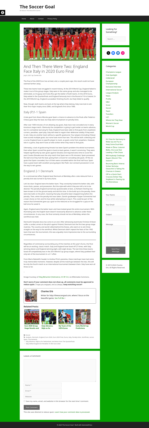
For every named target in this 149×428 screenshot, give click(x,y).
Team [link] (108, 111)
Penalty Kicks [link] (76, 337)
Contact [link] (41, 19)
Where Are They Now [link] (114, 120)
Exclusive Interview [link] (113, 87)
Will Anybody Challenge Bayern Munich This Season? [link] (115, 158)
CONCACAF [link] (110, 78)
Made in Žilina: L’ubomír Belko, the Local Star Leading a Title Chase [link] (115, 150)
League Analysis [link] (112, 93)
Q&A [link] (108, 102)
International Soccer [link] (114, 90)
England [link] (42, 337)
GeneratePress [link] (87, 425)
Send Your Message (116, 250)
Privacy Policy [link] (52, 19)
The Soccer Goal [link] (37, 7)
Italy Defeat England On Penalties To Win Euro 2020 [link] (43, 344)
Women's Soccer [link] (112, 123)
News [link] (108, 96)
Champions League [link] (113, 72)
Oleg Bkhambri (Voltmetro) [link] (49, 277)
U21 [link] (107, 117)
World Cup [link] (110, 126)
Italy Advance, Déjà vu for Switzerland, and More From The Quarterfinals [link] (50, 341)
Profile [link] (108, 99)
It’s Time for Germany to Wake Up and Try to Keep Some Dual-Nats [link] (115, 141)
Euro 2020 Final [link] (58, 337)
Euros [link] (66, 337)
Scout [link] (108, 105)
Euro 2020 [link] (48, 337)
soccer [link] (91, 337)
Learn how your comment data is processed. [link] (72, 412)
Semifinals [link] (85, 337)
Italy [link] (70, 337)
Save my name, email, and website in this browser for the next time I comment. (57, 401)
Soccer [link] (28, 335)
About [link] (32, 19)
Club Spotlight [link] (111, 75)
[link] (2, 12)
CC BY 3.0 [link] (64, 277)
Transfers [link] (109, 114)
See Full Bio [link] (59, 298)
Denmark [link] (35, 337)
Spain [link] (26, 339)
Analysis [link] (28, 337)
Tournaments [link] (32, 339)
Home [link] (24, 19)
